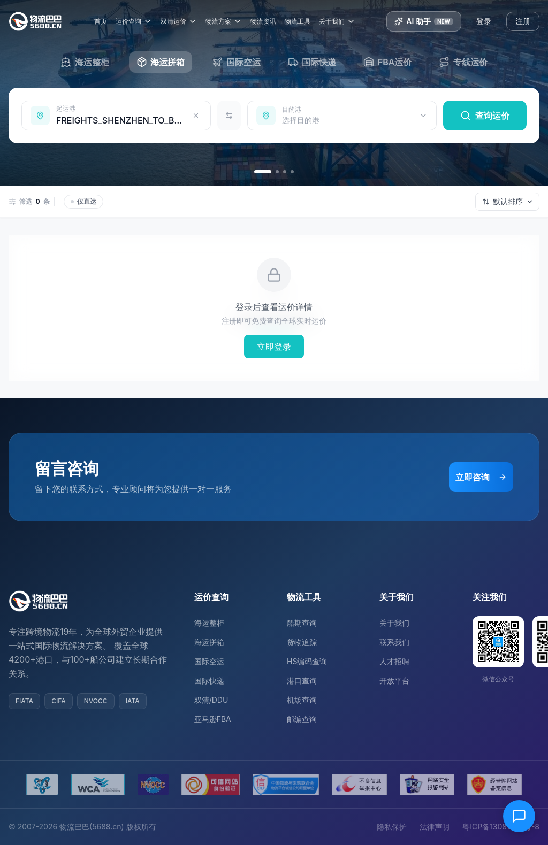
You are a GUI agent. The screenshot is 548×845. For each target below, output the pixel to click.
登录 (483, 21)
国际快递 (209, 680)
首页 (103, 21)
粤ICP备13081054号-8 (500, 826)
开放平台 (394, 680)
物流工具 (301, 21)
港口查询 (302, 680)
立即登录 (274, 346)
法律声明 (435, 826)
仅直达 (83, 201)
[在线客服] (519, 816)
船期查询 (302, 622)
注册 (522, 21)
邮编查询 (302, 719)
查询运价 (484, 115)
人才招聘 (394, 661)
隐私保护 (392, 826)
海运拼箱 (209, 642)
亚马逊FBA (212, 719)
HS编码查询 (307, 661)
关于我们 (340, 21)
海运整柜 (209, 622)
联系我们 (394, 642)
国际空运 (209, 661)
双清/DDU (211, 699)
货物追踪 (302, 642)
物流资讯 (266, 21)
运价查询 (137, 21)
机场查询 (302, 699)
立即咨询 (481, 477)
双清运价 (182, 21)
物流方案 (227, 21)
